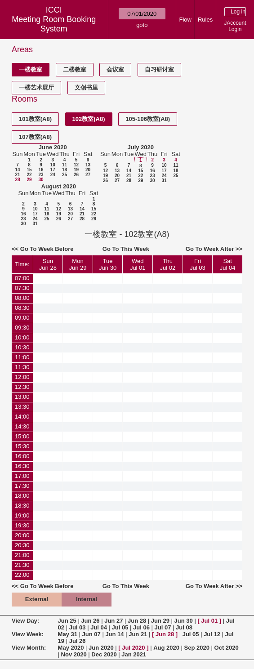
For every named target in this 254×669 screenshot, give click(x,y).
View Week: (28, 634)
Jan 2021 (133, 654)
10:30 (22, 347)
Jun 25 (67, 620)
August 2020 (58, 186)
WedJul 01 (138, 264)
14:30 (22, 426)
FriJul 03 (197, 264)
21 (17, 174)
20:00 (22, 535)
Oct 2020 (226, 647)
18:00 (22, 495)
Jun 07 (91, 634)
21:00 (22, 555)
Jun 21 (138, 634)
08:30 (22, 307)
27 (87, 174)
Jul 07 (163, 627)
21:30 (22, 565)
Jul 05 (120, 627)
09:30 (22, 327)
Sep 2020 (196, 647)
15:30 (22, 446)
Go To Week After (210, 248)
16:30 (22, 466)
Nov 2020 (74, 654)
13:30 (22, 406)
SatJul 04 (228, 264)
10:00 (22, 337)
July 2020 (140, 147)
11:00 (22, 357)
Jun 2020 (101, 647)
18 (64, 169)
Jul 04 (98, 627)
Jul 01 (209, 620)
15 (29, 169)
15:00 (22, 436)
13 (87, 164)
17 (52, 169)
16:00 (22, 456)
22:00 (22, 574)
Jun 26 (90, 620)
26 (76, 174)
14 (17, 169)
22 (29, 174)
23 (40, 174)
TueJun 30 (107, 264)
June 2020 (53, 147)
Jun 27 (113, 620)
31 (163, 180)
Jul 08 (184, 627)
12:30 (22, 387)
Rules (205, 19)
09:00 (22, 317)
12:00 (22, 377)
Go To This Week (125, 248)
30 (40, 179)
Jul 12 (212, 634)
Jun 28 (137, 620)
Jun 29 (160, 620)
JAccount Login (235, 26)
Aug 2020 (166, 647)
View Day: (25, 620)
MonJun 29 (77, 264)
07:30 (22, 288)
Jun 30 (183, 620)
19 (76, 169)
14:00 (22, 416)
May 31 (67, 634)
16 (40, 169)
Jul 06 (141, 627)
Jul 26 (77, 641)
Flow (185, 19)
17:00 (22, 476)
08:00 (22, 297)
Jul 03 (77, 627)
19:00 (22, 515)
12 (76, 164)
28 (17, 179)
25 (64, 174)
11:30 (22, 367)
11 (64, 164)
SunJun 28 (48, 264)
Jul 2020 (133, 647)
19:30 (22, 525)
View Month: (29, 647)
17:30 (22, 485)
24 (52, 174)
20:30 (22, 545)
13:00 (22, 396)
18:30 (22, 505)
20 (87, 169)
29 (29, 179)
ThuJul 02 (168, 264)
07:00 (22, 278)
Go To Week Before (47, 248)
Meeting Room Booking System (54, 24)
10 (52, 164)
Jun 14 (114, 634)
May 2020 (71, 647)
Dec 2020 (103, 654)
